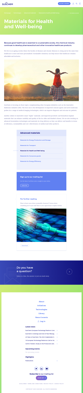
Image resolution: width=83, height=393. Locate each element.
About (41, 301)
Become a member (64, 3)
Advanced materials (30, 13)
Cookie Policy (59, 383)
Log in (41, 321)
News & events (41, 317)
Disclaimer (23, 383)
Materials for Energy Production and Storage (35, 140)
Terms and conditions (35, 383)
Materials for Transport (28, 145)
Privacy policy (48, 383)
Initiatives (41, 305)
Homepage (7, 13)
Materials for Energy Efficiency (30, 161)
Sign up (42, 378)
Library (42, 313)
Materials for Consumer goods (30, 156)
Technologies (17, 13)
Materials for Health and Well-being (32, 151)
